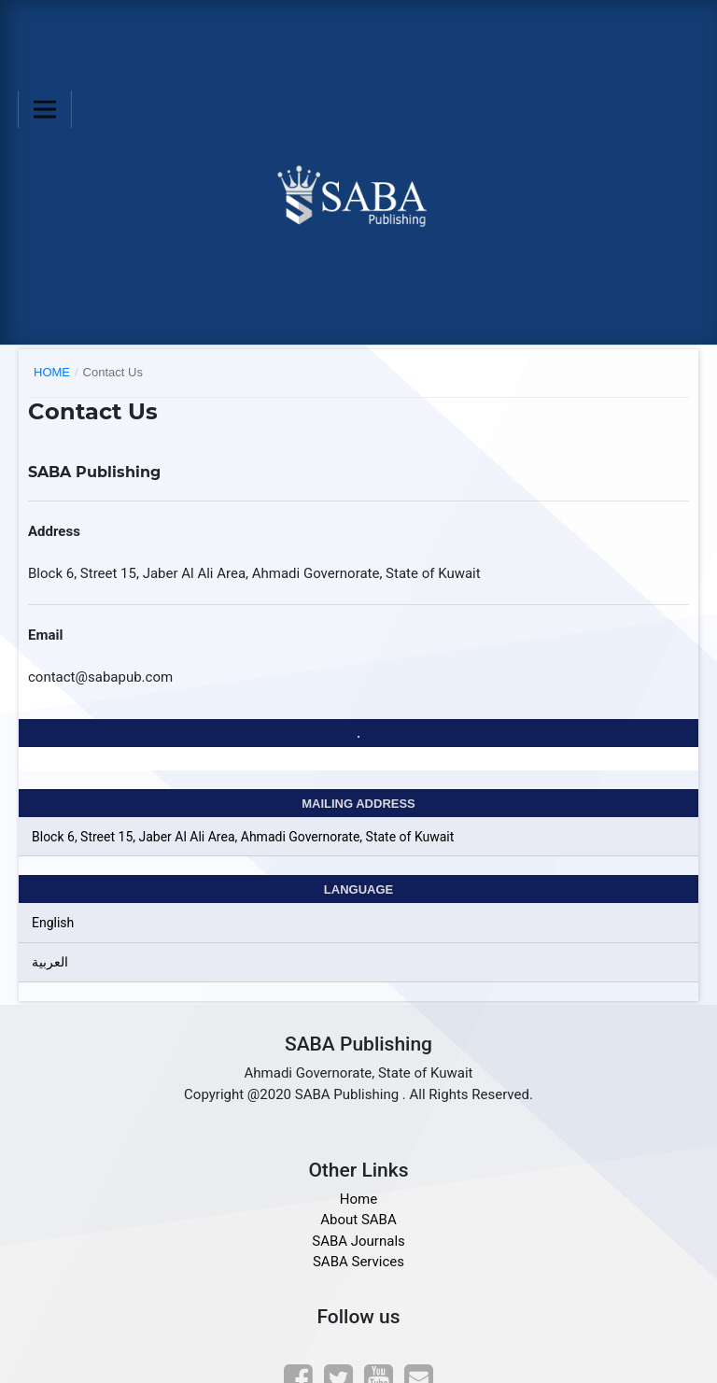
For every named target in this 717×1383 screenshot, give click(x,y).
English (53, 922)
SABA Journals (358, 1241)
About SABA (358, 1219)
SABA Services (358, 1261)
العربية (50, 961)
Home (52, 372)
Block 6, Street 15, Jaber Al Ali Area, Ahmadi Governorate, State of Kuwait (243, 836)
